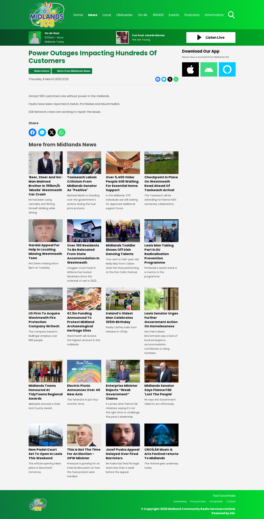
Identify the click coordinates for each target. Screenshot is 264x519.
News (92, 15)
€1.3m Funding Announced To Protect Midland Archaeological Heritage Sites (84, 310)
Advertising (180, 501)
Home (78, 15)
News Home (41, 71)
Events (174, 15)
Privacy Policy (198, 501)
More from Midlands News (73, 71)
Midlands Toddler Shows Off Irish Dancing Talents (123, 237)
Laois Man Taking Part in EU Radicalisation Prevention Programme (161, 241)
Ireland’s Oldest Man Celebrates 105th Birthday (123, 306)
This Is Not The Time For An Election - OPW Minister (84, 442)
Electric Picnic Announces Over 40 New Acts (84, 378)
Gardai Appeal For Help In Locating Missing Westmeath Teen (46, 239)
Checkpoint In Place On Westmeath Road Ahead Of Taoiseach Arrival (161, 171)
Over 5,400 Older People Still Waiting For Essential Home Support (123, 171)
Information (214, 15)
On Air (142, 15)
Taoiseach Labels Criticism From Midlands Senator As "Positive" (84, 171)
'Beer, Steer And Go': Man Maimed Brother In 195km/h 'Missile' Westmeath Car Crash (46, 173)
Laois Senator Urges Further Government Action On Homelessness (161, 308)
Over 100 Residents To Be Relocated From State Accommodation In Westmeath (84, 241)
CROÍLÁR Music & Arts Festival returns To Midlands (161, 442)
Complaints (216, 501)
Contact (231, 501)
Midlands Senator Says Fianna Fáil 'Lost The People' (161, 378)
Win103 (158, 15)
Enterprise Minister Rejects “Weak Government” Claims (123, 380)
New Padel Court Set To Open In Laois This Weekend (46, 442)
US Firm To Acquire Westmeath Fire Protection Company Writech (46, 308)
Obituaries (124, 15)
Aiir (232, 513)
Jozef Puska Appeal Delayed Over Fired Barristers (123, 442)
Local (107, 15)
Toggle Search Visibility (232, 15)
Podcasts (192, 15)
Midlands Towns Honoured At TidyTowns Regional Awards (46, 380)
